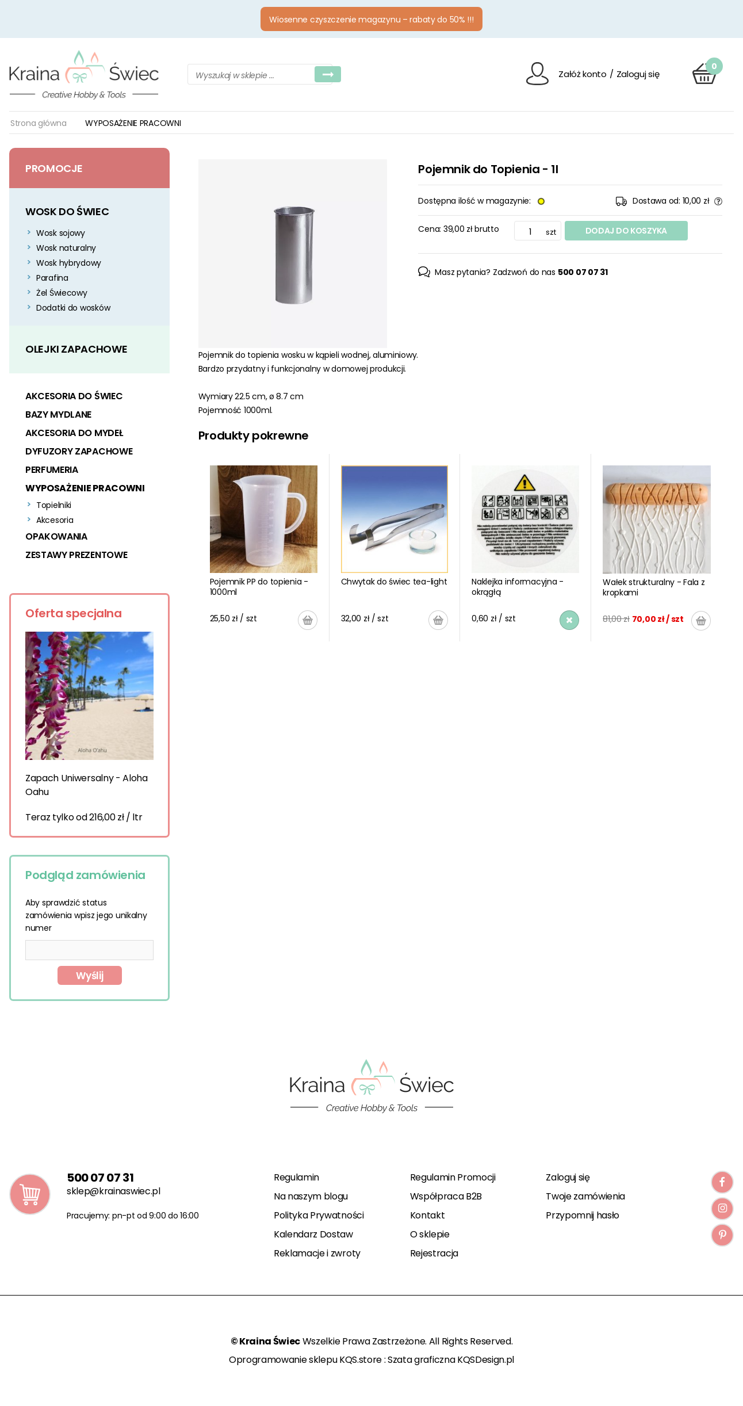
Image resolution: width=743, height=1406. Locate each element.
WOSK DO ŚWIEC (67, 211)
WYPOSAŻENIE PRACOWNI (85, 488)
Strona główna (38, 123)
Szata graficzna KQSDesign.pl (451, 1359)
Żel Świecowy (61, 293)
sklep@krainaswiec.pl (113, 1191)
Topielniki (53, 505)
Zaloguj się (638, 74)
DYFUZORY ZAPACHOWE (78, 451)
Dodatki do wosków (73, 308)
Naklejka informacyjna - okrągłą (518, 587)
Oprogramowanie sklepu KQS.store (305, 1359)
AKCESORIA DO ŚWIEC (73, 396)
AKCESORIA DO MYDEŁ (73, 433)
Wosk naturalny (66, 248)
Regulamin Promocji (453, 1177)
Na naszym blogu (311, 1196)
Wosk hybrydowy (68, 263)
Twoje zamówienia (585, 1196)
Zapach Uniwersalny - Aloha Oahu (86, 784)
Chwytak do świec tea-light (394, 581)
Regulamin (296, 1177)
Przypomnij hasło (582, 1215)
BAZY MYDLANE (58, 414)
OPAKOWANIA (56, 536)
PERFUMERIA (51, 469)
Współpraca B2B (446, 1196)
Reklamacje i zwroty (317, 1253)
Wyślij (89, 976)
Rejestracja (434, 1253)
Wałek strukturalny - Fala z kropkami (653, 587)
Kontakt (427, 1215)
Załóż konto (582, 74)
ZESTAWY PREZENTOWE (76, 554)
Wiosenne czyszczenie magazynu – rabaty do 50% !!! (371, 19)
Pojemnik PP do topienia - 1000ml (259, 587)
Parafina (52, 278)
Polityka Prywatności (319, 1215)
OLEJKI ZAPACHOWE (76, 349)
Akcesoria (54, 520)
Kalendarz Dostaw (313, 1234)
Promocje (54, 168)
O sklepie (430, 1234)
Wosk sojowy (60, 233)
